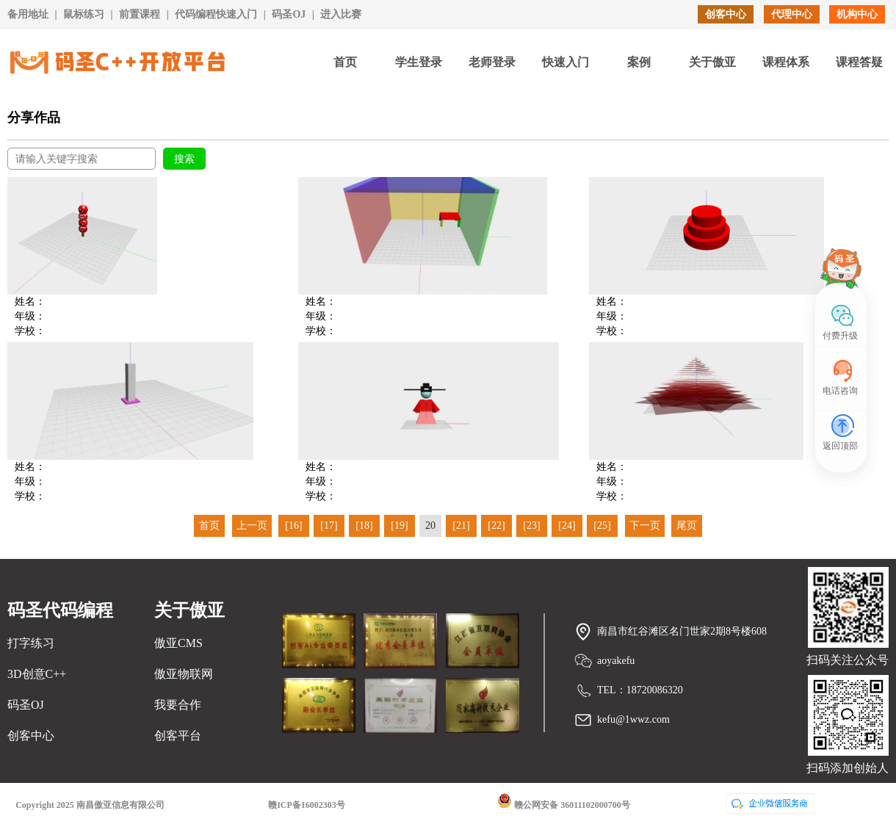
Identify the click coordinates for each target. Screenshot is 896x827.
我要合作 (177, 704)
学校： (30, 330)
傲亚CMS (178, 643)
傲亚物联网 (183, 674)
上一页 (251, 525)
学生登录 (418, 62)
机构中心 (857, 14)
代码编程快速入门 (216, 14)
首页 (345, 62)
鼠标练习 (83, 14)
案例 (639, 62)
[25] (601, 525)
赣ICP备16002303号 (306, 805)
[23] (531, 525)
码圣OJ (289, 14)
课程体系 (785, 62)
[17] (328, 525)
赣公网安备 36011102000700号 (563, 801)
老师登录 (492, 62)
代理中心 (791, 14)
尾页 (686, 525)
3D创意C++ (36, 674)
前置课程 (139, 14)
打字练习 (30, 643)
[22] (496, 525)
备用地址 (27, 14)
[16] (293, 525)
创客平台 (177, 735)
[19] (399, 525)
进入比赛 (340, 14)
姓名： (30, 301)
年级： (30, 316)
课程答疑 (859, 62)
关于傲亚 (712, 62)
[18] (363, 525)
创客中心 (725, 14)
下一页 (644, 525)
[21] (460, 525)
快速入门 (565, 62)
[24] (566, 525)
